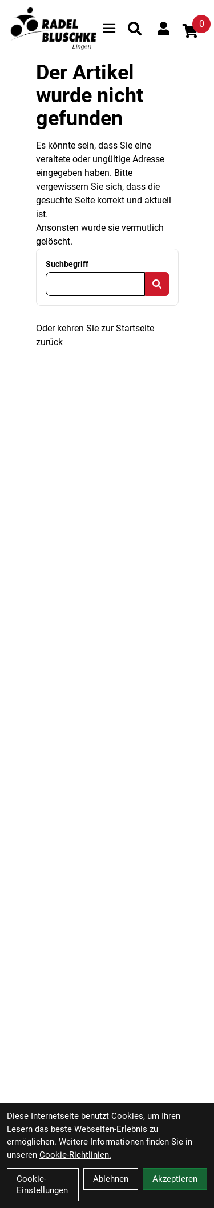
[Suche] (134, 28)
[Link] (109, 28)
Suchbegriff (67, 264)
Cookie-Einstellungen (42, 1184)
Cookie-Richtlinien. (75, 1155)
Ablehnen (110, 1179)
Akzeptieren (174, 1179)
